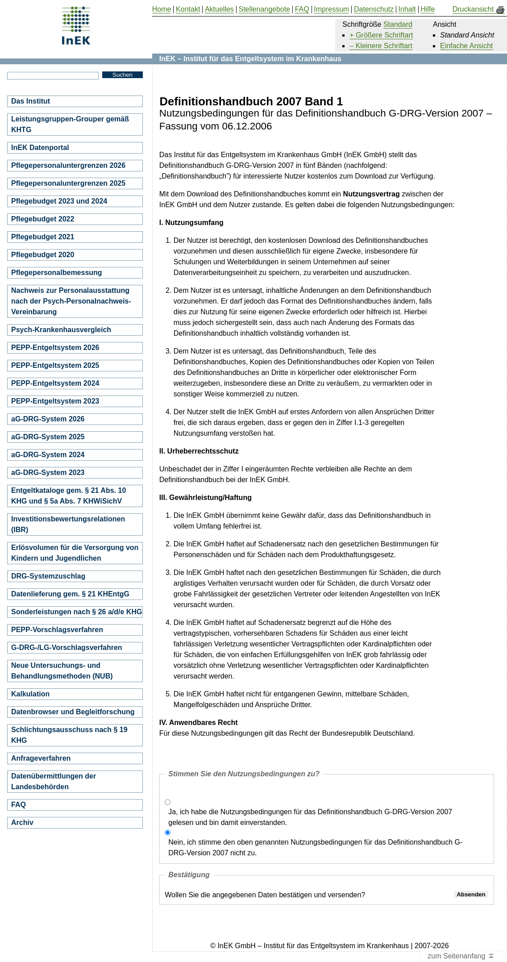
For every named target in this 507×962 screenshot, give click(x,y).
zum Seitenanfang (461, 956)
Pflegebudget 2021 (42, 237)
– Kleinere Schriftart (380, 46)
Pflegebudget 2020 (42, 254)
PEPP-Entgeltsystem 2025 (55, 365)
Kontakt (188, 9)
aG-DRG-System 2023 (48, 472)
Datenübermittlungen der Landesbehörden (53, 781)
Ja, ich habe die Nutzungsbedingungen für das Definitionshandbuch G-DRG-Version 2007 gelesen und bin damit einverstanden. (310, 817)
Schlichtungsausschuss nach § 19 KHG (69, 735)
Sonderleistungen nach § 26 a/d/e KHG (76, 612)
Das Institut (30, 101)
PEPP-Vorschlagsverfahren (57, 629)
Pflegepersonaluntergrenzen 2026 (68, 165)
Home (161, 9)
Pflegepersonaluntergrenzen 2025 (68, 183)
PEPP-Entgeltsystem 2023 (55, 401)
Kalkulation (30, 694)
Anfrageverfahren (41, 758)
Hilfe (427, 9)
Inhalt (407, 9)
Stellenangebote (264, 9)
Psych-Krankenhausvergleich (61, 329)
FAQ (18, 804)
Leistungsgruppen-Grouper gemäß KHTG (70, 124)
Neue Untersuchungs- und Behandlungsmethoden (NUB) (62, 671)
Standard (397, 24)
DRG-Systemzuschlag (48, 576)
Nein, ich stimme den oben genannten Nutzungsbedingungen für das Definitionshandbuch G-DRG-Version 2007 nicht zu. (315, 847)
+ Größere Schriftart (381, 35)
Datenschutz (374, 9)
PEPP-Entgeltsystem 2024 (55, 383)
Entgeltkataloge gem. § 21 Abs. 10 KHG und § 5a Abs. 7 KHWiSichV (68, 496)
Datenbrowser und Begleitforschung (72, 712)
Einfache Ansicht (466, 46)
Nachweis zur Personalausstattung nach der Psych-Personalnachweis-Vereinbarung (71, 301)
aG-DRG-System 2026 (48, 419)
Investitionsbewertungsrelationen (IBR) (68, 524)
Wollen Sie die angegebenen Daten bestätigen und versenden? (265, 895)
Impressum (331, 9)
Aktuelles (219, 9)
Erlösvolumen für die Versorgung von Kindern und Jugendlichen (74, 553)
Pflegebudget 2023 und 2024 (59, 201)
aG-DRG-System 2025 (48, 437)
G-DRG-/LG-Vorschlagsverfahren (66, 647)
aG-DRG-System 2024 (48, 454)
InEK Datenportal (40, 147)
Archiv (22, 822)
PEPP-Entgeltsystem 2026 (55, 347)
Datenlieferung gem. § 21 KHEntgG (70, 594)
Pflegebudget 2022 (42, 219)
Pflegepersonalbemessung (56, 272)
